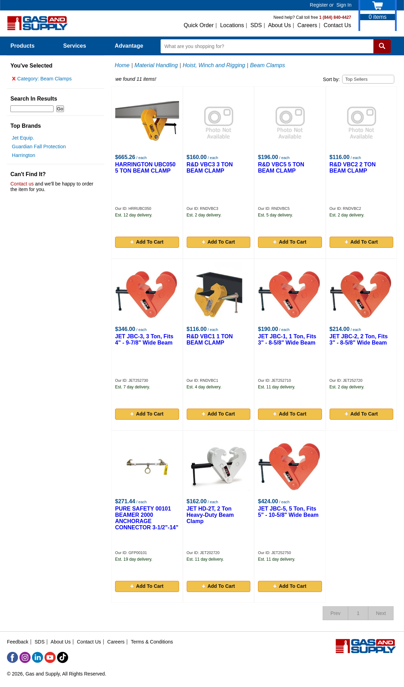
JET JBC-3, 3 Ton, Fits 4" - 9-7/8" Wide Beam (144, 339)
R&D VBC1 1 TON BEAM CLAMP (210, 339)
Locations (232, 25)
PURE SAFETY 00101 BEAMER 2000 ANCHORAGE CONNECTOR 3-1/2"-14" (146, 518)
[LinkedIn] (37, 657)
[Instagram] (25, 657)
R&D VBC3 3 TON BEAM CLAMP (210, 167)
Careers (307, 25)
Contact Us (337, 25)
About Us (279, 25)
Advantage (129, 46)
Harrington (23, 157)
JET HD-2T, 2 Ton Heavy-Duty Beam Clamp (210, 515)
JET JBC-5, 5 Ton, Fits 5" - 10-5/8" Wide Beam (288, 512)
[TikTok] (62, 657)
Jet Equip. (23, 139)
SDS (256, 25)
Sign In (344, 5)
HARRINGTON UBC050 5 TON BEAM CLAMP (145, 167)
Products (26, 46)
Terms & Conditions (152, 642)
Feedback (17, 642)
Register (319, 5)
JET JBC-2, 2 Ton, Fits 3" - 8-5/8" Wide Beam (359, 339)
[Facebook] (12, 657)
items (378, 17)
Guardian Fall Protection (39, 148)
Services (78, 46)
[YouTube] (50, 657)
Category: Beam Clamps (42, 80)
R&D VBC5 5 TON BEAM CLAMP (281, 167)
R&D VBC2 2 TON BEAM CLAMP (353, 167)
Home (122, 65)
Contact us (22, 185)
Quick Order (198, 25)
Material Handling (156, 65)
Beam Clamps (267, 65)
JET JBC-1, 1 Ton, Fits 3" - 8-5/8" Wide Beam (287, 339)
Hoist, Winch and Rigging (214, 65)
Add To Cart (146, 242)
